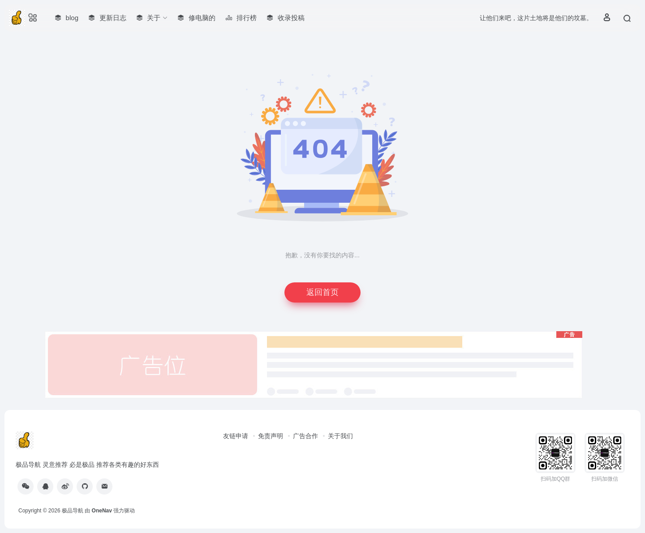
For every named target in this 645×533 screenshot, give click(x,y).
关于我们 (340, 435)
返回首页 (322, 292)
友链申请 (235, 435)
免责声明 (270, 435)
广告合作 (305, 435)
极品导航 (72, 510)
